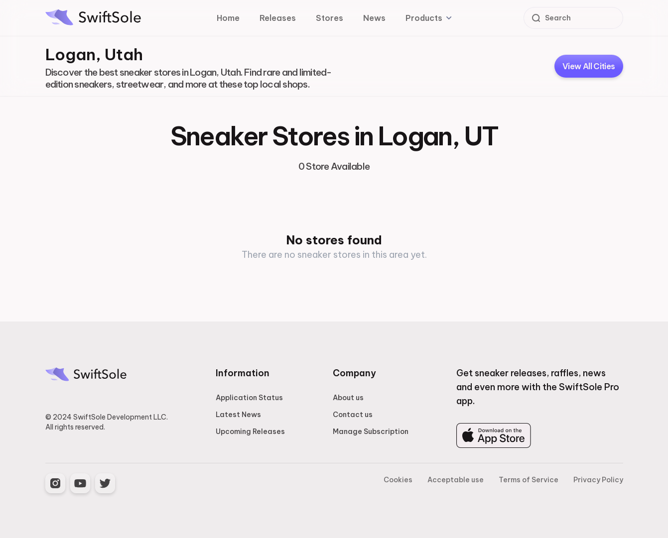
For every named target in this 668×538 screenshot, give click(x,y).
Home (228, 18)
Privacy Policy (598, 479)
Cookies (398, 479)
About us (348, 397)
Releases (278, 18)
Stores (329, 18)
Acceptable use (455, 479)
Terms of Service (528, 479)
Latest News (238, 414)
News (374, 18)
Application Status (249, 397)
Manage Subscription (370, 431)
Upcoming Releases (250, 431)
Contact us (353, 414)
